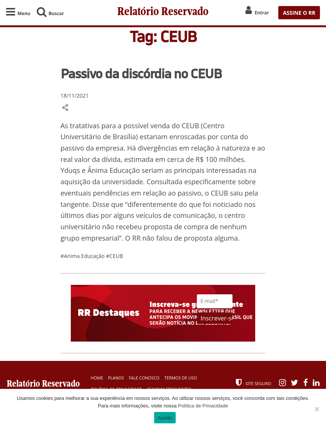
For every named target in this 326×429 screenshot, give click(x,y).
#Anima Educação (83, 256)
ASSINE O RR (299, 12)
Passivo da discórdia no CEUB (141, 73)
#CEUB (114, 256)
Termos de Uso (180, 378)
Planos (116, 378)
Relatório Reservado (162, 13)
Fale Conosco (144, 378)
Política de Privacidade (203, 406)
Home (97, 378)
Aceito (165, 418)
